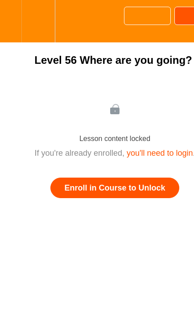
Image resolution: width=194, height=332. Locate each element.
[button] (10, 21)
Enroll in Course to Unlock (114, 187)
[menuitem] (38, 21)
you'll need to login (160, 153)
